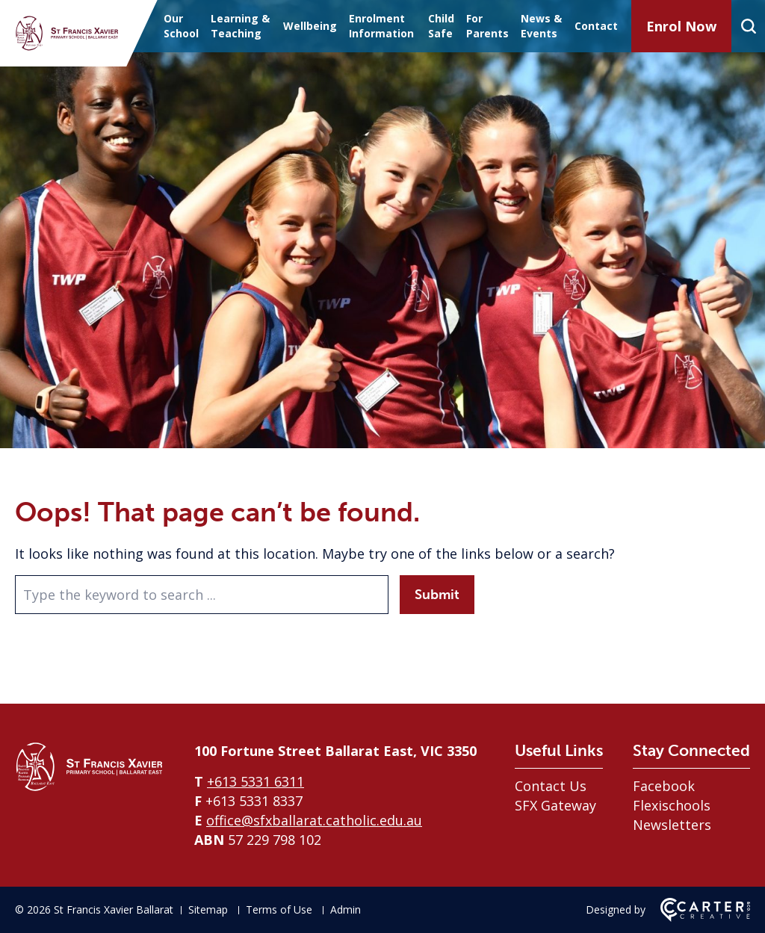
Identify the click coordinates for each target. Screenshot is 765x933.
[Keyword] (201, 594)
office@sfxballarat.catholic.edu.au (314, 820)
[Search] (748, 26)
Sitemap (208, 909)
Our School (181, 25)
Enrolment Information (381, 25)
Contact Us (550, 786)
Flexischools (671, 805)
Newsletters (672, 825)
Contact (596, 26)
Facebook (664, 786)
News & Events (541, 25)
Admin (345, 909)
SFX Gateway (555, 805)
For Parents (487, 25)
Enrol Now (681, 26)
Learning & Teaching (240, 25)
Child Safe (441, 25)
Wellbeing (310, 26)
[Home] (89, 787)
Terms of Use (279, 909)
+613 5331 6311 (255, 781)
